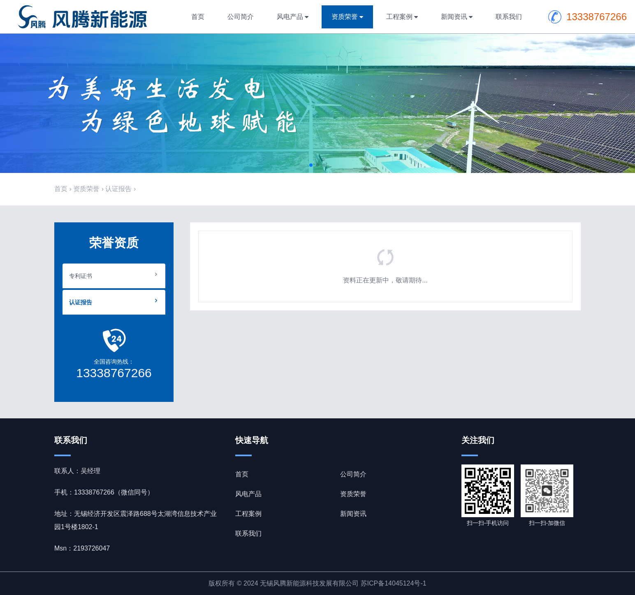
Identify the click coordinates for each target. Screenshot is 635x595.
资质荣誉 (344, 16)
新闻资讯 (454, 16)
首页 (197, 16)
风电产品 (290, 16)
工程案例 (399, 16)
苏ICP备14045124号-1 (393, 583)
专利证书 (80, 276)
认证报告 (118, 188)
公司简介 (240, 16)
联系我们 (509, 16)
